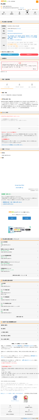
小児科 (31, 35)
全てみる (22, 7)
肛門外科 (23, 35)
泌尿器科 (35, 35)
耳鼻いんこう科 (17, 37)
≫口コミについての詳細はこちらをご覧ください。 (12, 144)
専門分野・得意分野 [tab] (19, 87)
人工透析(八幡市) (4, 332)
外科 (16, 35)
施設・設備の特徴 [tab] (32, 87)
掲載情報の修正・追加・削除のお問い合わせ (12, 202)
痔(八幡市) (3, 328)
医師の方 (10, 54)
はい (12, 218)
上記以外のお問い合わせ (8, 204)
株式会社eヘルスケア (29, 345)
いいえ (26, 218)
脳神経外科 (23, 37)
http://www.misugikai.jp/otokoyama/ (15, 33)
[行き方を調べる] (19, 187)
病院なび (4, 1)
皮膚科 (9, 37)
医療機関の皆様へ (29, 407)
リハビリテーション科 (30, 37)
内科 (8, 35)
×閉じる (34, 68)
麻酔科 (11, 38)
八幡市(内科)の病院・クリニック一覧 (19, 275)
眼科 (12, 37)
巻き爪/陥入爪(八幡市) (5, 335)
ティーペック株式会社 (17, 345)
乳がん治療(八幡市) (5, 339)
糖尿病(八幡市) (4, 325)
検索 (37, 418)
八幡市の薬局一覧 (19, 316)
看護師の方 (29, 54)
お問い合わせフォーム (27, 360)
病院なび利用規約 (10, 414)
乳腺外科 (19, 35)
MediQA (10, 411)
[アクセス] (19, 28)
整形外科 (28, 35)
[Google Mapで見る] (19, 185)
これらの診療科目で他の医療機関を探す (15, 39)
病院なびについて (29, 411)
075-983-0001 (10, 30)
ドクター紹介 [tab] (7, 87)
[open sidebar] (37, 2)
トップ (10, 407)
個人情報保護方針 (29, 414)
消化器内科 (12, 35)
